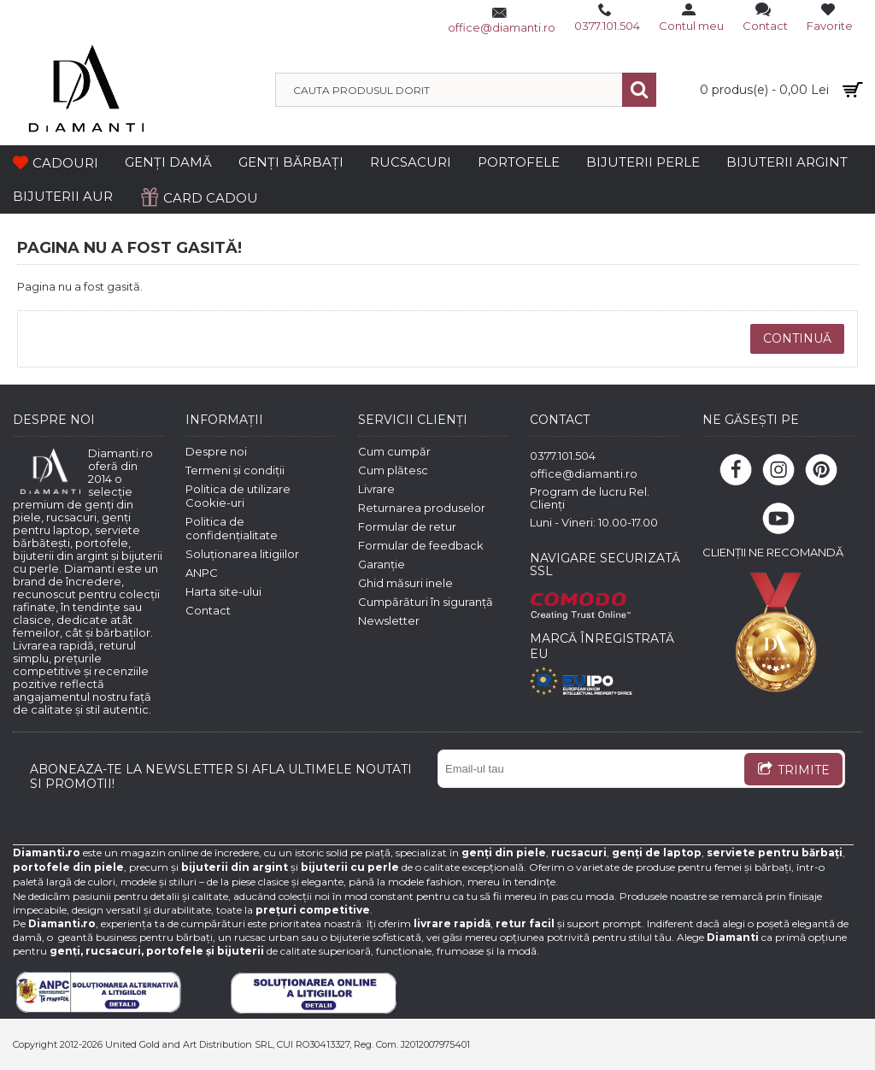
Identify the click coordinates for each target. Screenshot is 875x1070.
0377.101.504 (563, 455)
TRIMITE (793, 770)
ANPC (201, 572)
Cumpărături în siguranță (425, 601)
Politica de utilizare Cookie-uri (238, 495)
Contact (208, 610)
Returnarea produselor (421, 507)
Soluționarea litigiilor (242, 554)
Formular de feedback (421, 545)
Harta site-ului (223, 591)
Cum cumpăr (394, 451)
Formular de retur (407, 526)
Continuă (797, 338)
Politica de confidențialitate (231, 528)
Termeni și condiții (235, 470)
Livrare (376, 489)
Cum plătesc (393, 470)
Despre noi (216, 451)
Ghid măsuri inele (405, 583)
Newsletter (389, 620)
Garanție (381, 564)
